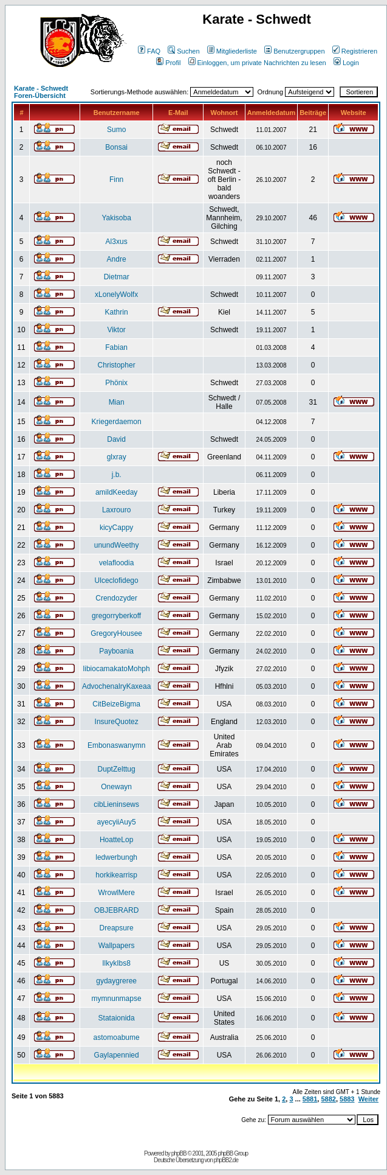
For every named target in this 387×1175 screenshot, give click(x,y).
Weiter (368, 1099)
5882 (328, 1099)
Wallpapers (116, 945)
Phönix (116, 382)
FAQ (149, 51)
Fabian (116, 347)
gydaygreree (116, 981)
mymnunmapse (117, 998)
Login (346, 62)
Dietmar (116, 277)
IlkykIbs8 (116, 963)
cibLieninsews (116, 804)
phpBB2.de (226, 1160)
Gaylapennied (116, 1055)
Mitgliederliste (232, 51)
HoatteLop (116, 839)
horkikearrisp (116, 875)
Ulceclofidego (117, 580)
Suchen (183, 51)
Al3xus (117, 241)
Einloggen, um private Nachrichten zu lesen (257, 62)
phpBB (179, 1153)
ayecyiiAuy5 (116, 822)
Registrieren (354, 51)
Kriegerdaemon (117, 421)
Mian (117, 402)
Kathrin (116, 312)
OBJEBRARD (116, 910)
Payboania (116, 651)
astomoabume (117, 1037)
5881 (310, 1099)
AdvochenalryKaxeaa (116, 686)
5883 (347, 1099)
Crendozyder (116, 598)
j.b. (117, 474)
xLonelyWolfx (116, 294)
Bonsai (116, 147)
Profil (168, 62)
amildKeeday (116, 492)
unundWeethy (116, 545)
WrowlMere (116, 892)
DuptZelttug (116, 769)
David (116, 439)
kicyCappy (116, 527)
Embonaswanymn (116, 745)
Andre (116, 259)
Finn (116, 179)
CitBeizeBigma (116, 704)
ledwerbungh (116, 857)
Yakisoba (116, 218)
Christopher (116, 365)
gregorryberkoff (116, 616)
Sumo (116, 129)
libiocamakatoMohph (116, 668)
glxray (116, 457)
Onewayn (116, 787)
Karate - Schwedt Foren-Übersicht (41, 92)
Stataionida (116, 1018)
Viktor (116, 330)
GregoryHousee (116, 633)
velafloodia (116, 563)
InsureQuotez (117, 721)
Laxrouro (116, 510)
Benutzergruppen (294, 51)
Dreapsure (117, 928)
